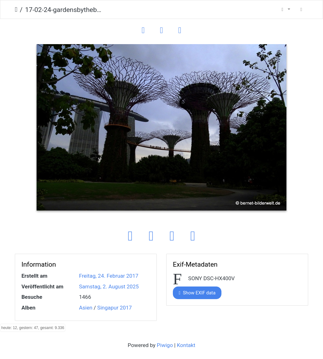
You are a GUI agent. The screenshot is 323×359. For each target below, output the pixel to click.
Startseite (16, 10)
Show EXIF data (197, 293)
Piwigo (165, 345)
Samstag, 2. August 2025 (109, 286)
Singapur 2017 (114, 307)
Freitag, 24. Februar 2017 (108, 276)
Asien (85, 307)
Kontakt (186, 345)
